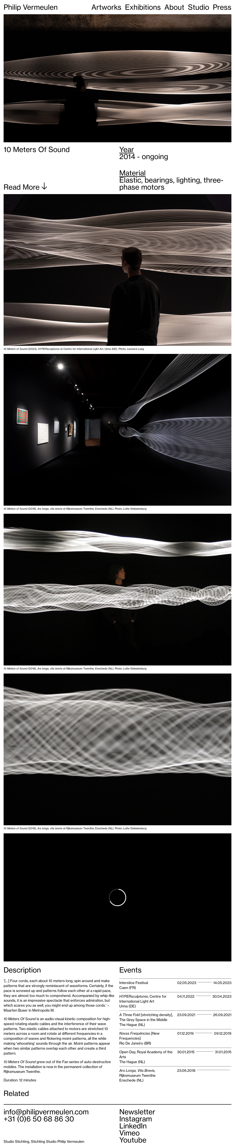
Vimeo (129, 1132)
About (174, 7)
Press (222, 7)
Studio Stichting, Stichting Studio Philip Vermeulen (44, 1141)
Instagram (135, 1118)
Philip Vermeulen (31, 7)
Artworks (106, 7)
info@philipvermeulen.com (46, 1111)
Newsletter (137, 1111)
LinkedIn (133, 1125)
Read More (25, 187)
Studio (198, 7)
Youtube (132, 1139)
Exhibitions (143, 7)
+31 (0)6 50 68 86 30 (39, 1118)
